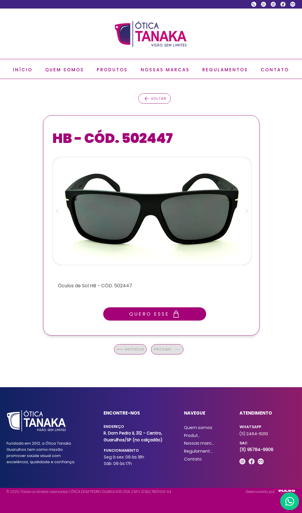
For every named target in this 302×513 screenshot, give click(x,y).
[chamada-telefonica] (253, 4)
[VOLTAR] (154, 98)
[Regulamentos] (199, 451)
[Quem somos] (198, 427)
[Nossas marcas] (200, 443)
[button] (112, 70)
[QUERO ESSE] (154, 314)
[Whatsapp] (263, 4)
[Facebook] (282, 4)
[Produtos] (193, 435)
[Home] (289, 501)
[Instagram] (273, 4)
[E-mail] (292, 4)
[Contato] (193, 459)
